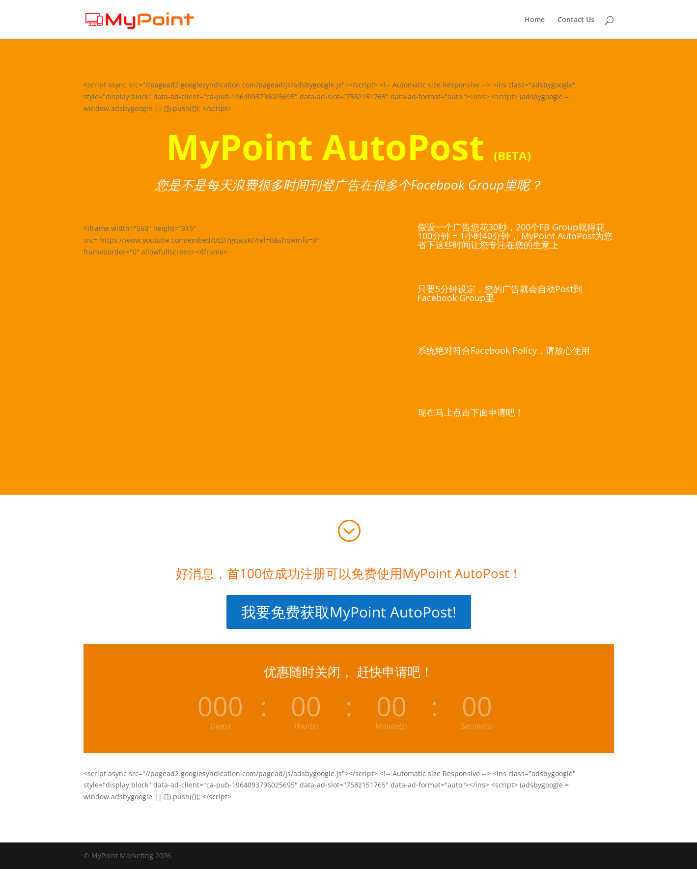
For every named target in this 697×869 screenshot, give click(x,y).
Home (535, 20)
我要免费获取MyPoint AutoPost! (348, 612)
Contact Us (576, 20)
